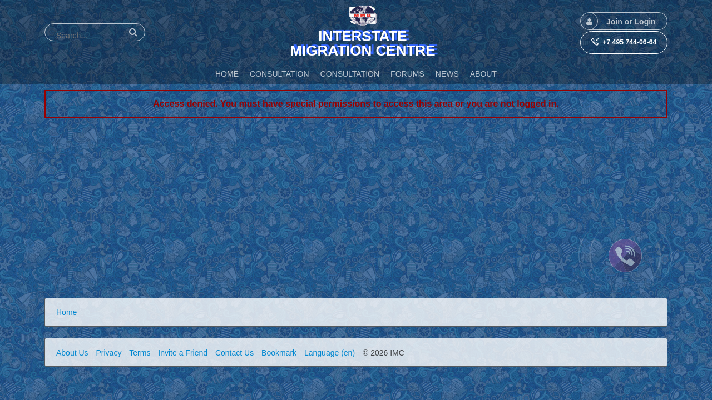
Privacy (108, 352)
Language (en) (329, 352)
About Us (72, 352)
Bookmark (278, 352)
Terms (139, 352)
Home (66, 312)
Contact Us (234, 352)
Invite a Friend (182, 352)
